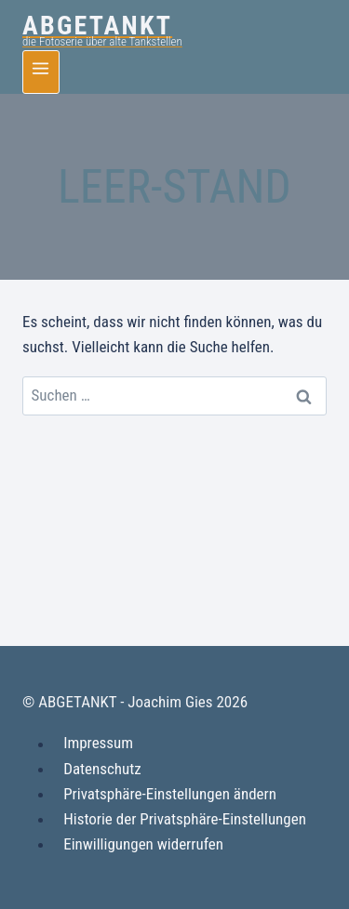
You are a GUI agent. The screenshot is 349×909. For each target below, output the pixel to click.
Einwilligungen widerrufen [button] (143, 844)
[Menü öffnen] (41, 72)
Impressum (98, 743)
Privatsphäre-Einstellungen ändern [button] (169, 793)
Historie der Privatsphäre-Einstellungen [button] (184, 819)
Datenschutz (102, 768)
